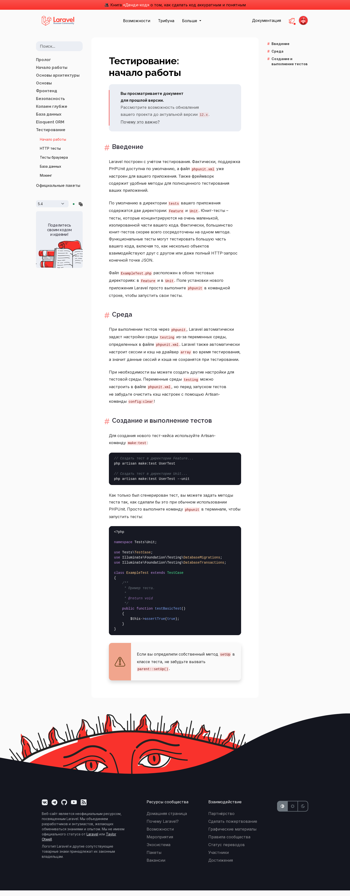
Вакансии (156, 865)
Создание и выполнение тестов (169, 425)
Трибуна (166, 20)
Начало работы (51, 67)
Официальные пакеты (58, 185)
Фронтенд (46, 91)
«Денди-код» (136, 4)
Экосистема (158, 850)
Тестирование (50, 130)
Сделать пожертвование (232, 826)
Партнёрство (221, 819)
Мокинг (46, 175)
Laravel (92, 840)
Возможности (136, 20)
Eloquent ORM (50, 122)
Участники (218, 858)
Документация (266, 20)
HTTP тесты (50, 148)
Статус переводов (226, 850)
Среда (121, 316)
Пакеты (154, 858)
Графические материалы (232, 834)
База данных (48, 114)
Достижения (220, 865)
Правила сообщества (229, 842)
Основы (44, 83)
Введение (128, 147)
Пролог (43, 59)
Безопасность (50, 98)
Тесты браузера (54, 157)
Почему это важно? (140, 121)
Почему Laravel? (163, 826)
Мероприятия (160, 842)
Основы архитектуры (57, 75)
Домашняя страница (167, 819)
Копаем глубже (51, 106)
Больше (190, 20)
